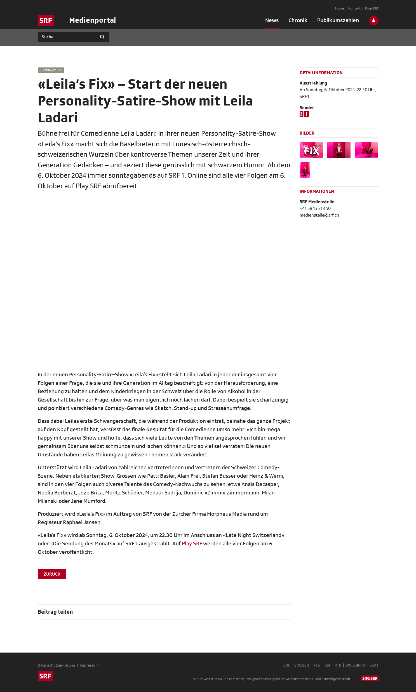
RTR (338, 665)
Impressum (89, 665)
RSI (327, 665)
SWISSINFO (355, 665)
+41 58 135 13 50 (315, 208)
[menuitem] (272, 21)
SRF (286, 665)
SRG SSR (301, 665)
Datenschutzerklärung (56, 665)
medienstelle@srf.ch (319, 215)
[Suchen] (67, 37)
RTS (316, 665)
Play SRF (192, 543)
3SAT (374, 665)
